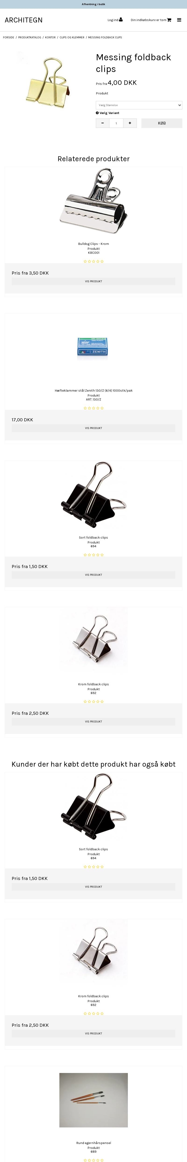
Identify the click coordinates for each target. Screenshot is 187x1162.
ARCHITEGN (24, 20)
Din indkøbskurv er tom (151, 20)
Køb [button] (162, 123)
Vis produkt (93, 281)
